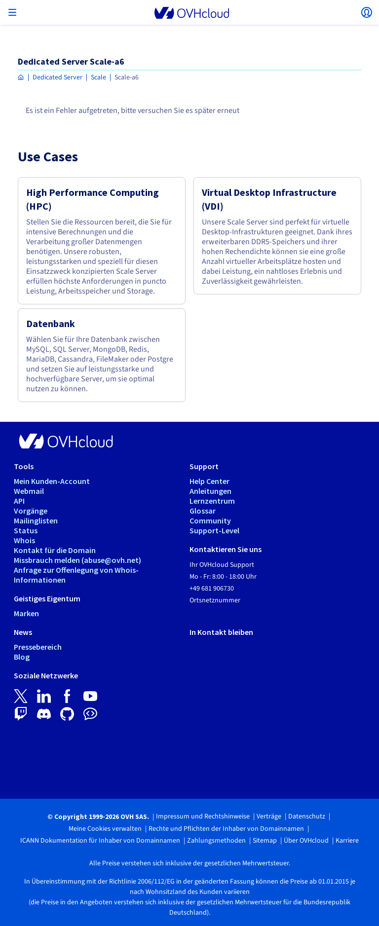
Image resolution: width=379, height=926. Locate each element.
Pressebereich (38, 647)
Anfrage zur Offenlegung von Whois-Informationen (76, 575)
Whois (24, 540)
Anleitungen (210, 491)
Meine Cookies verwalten (105, 829)
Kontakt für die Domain (55, 550)
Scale (98, 77)
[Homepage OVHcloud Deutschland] (21, 77)
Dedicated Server (57, 77)
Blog (22, 657)
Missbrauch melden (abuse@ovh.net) (77, 560)
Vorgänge (30, 511)
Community (210, 520)
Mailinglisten (36, 520)
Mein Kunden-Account (52, 481)
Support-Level (214, 530)
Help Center (209, 481)
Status (26, 530)
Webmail (29, 491)
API (19, 501)
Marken (26, 613)
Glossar (203, 511)
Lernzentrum (212, 501)
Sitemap (265, 841)
